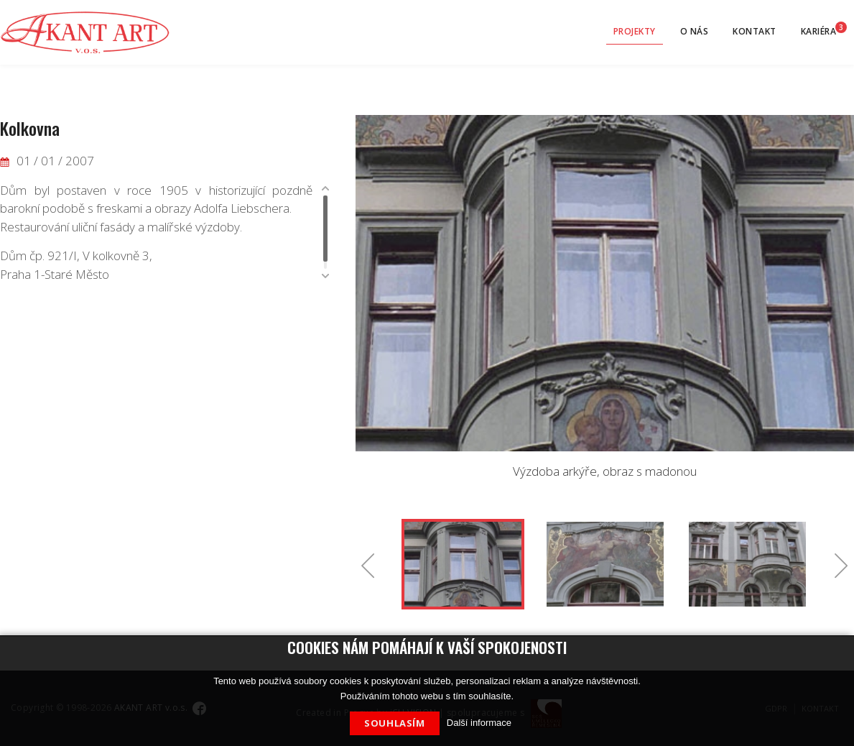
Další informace (479, 722)
